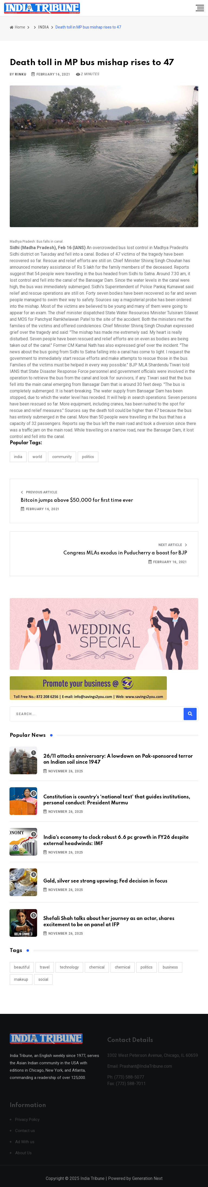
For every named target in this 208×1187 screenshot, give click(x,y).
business (170, 967)
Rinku (20, 74)
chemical (97, 967)
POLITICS (88, 457)
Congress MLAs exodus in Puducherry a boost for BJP (125, 553)
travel (45, 967)
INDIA (43, 27)
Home (17, 27)
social (43, 979)
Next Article (172, 545)
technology (69, 967)
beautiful (22, 967)
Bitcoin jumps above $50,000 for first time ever (77, 500)
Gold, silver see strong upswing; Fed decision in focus (105, 881)
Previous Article (39, 492)
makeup (21, 979)
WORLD (37, 457)
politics (146, 967)
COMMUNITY (62, 457)
